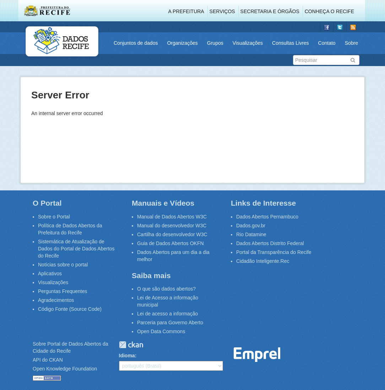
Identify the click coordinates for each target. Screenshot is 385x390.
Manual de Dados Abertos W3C (172, 217)
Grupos (215, 43)
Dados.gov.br (250, 225)
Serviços (222, 11)
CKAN (131, 344)
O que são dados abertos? (166, 289)
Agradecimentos (56, 300)
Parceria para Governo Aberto (170, 322)
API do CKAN (48, 360)
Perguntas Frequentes (62, 291)
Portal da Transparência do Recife (273, 252)
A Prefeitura (186, 11)
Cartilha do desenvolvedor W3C (172, 234)
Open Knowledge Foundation (65, 369)
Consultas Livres (290, 43)
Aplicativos (50, 273)
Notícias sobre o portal (63, 264)
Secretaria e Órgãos (269, 11)
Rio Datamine (251, 234)
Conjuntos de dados (136, 43)
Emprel (257, 354)
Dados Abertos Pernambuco (267, 217)
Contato (327, 43)
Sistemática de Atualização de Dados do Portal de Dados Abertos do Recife (76, 249)
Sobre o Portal (54, 217)
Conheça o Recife (329, 11)
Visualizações (248, 43)
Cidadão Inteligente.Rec (262, 261)
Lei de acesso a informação (167, 313)
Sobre (351, 43)
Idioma (127, 355)
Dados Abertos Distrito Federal (270, 243)
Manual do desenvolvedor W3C (171, 225)
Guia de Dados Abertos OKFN (170, 243)
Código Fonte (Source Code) (70, 309)
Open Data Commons (161, 331)
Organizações (182, 43)
